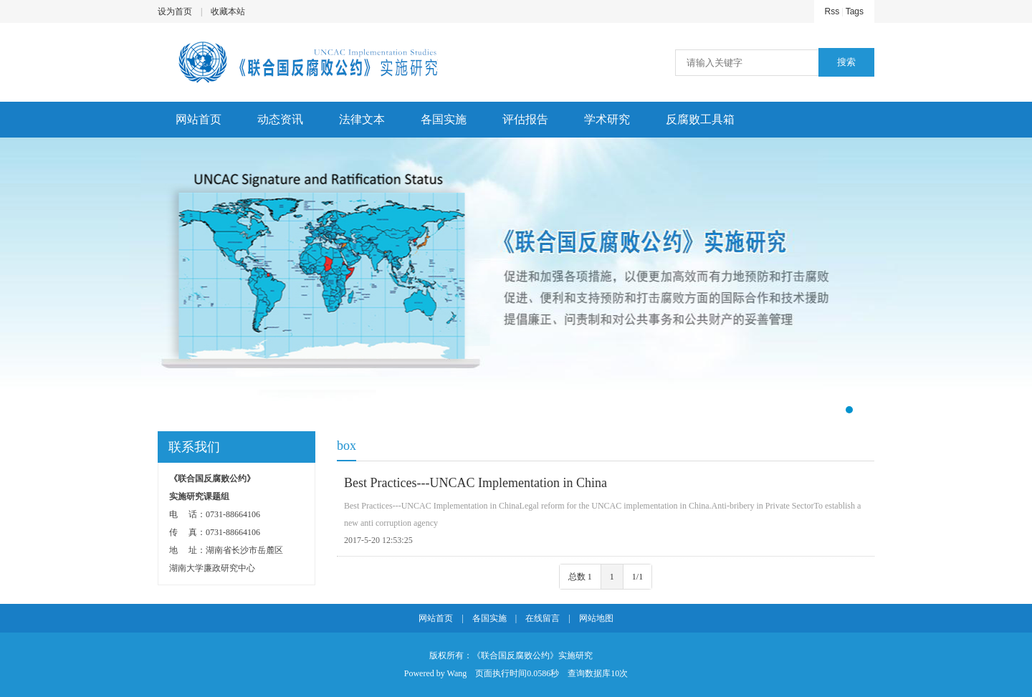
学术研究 (607, 119)
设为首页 (175, 11)
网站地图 (596, 618)
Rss (832, 11)
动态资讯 (280, 119)
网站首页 (198, 119)
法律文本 (362, 119)
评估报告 (525, 119)
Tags (855, 11)
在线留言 (542, 618)
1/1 (637, 577)
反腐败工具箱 (700, 119)
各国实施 (444, 119)
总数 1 (580, 577)
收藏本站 (228, 11)
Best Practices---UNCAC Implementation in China (475, 483)
